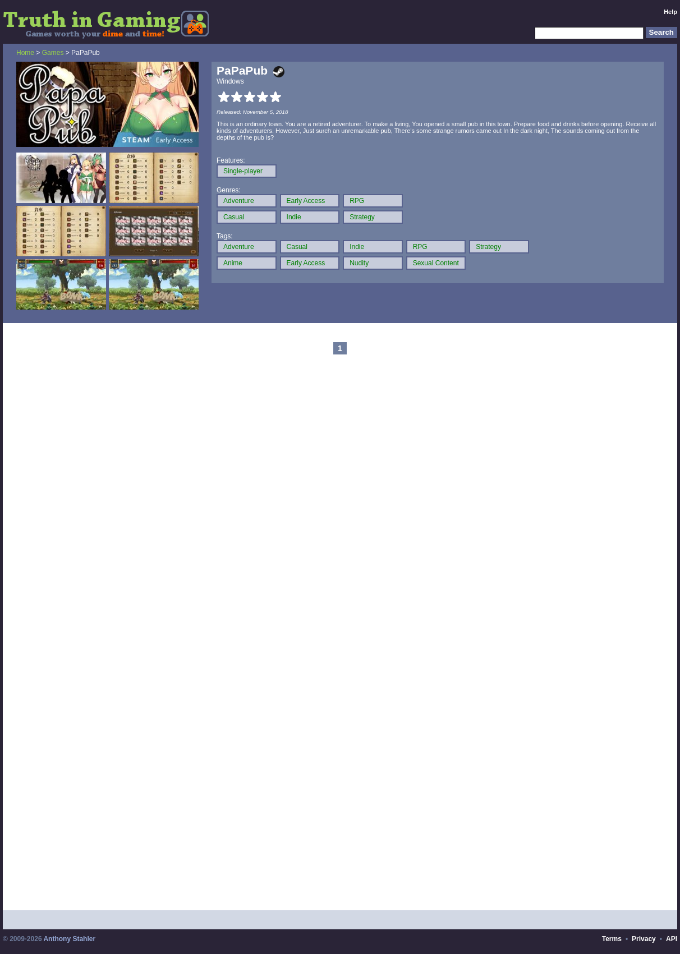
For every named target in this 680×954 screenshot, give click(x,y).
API (671, 939)
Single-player (243, 171)
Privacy (644, 939)
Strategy (362, 217)
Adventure (238, 201)
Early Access (306, 201)
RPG (357, 201)
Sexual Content (436, 263)
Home (25, 53)
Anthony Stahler (69, 939)
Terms (612, 939)
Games (53, 53)
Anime (232, 263)
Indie (294, 217)
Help (670, 11)
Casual (233, 217)
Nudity (359, 263)
